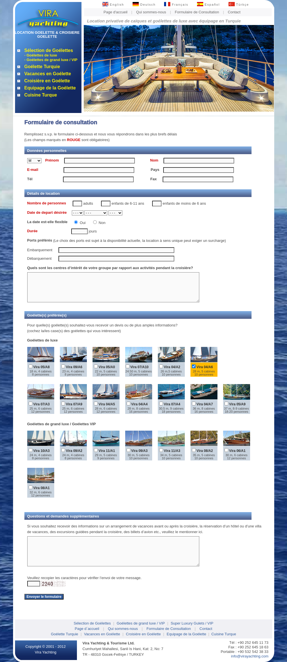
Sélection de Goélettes (48, 50)
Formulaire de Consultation (197, 12)
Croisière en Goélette (47, 80)
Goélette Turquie (42, 66)
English (113, 4)
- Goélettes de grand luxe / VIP (50, 60)
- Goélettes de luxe (40, 55)
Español (208, 4)
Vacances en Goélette (47, 73)
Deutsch (144, 4)
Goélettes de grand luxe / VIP (141, 623)
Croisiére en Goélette (143, 634)
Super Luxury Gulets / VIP (192, 623)
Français (176, 4)
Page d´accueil (87, 629)
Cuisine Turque (40, 95)
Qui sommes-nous (151, 12)
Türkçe (239, 4)
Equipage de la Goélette (50, 87)
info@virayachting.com (250, 656)
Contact (234, 12)
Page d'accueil (115, 12)
